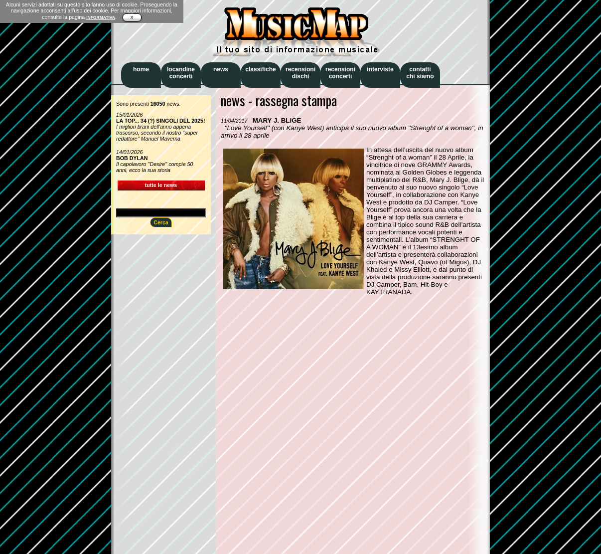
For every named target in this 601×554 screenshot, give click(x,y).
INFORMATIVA (100, 17)
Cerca (161, 222)
